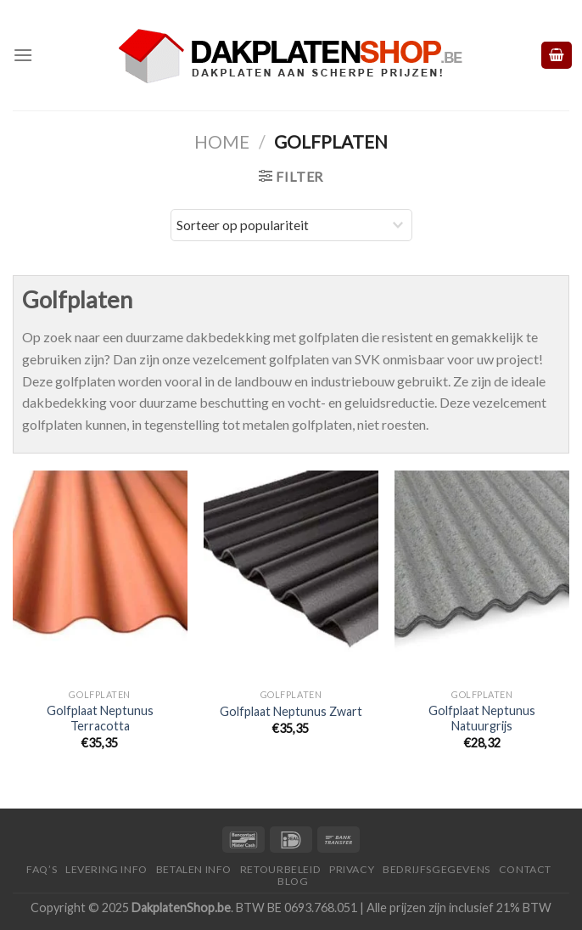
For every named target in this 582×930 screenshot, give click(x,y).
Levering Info (106, 869)
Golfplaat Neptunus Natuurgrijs (481, 718)
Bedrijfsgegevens (436, 869)
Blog (292, 881)
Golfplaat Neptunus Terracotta (100, 718)
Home (221, 141)
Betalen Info (194, 869)
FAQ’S (41, 869)
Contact (525, 869)
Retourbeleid (280, 869)
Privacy (351, 869)
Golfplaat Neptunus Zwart (291, 711)
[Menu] (23, 55)
